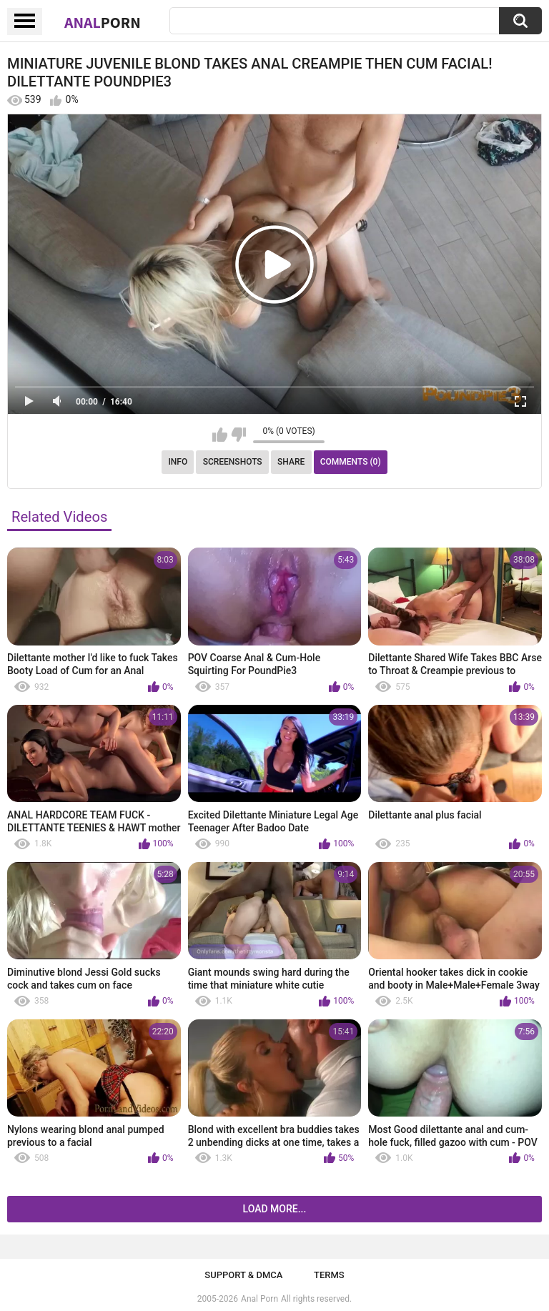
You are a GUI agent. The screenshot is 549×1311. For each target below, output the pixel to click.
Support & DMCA (243, 1275)
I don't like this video (238, 434)
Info (177, 462)
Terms (329, 1275)
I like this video (219, 434)
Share (291, 462)
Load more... (275, 1208)
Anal (102, 22)
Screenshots (232, 462)
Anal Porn (259, 1299)
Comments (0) (350, 462)
